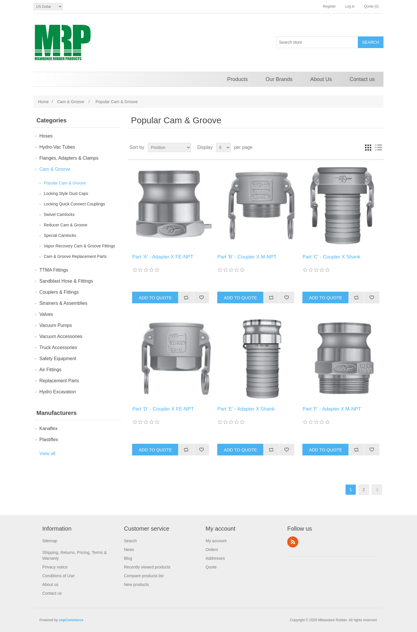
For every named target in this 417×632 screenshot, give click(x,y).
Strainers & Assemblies (63, 303)
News (129, 549)
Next (377, 490)
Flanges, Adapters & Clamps (69, 158)
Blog (128, 558)
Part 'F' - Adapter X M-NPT (331, 409)
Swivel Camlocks (59, 214)
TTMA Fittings (53, 269)
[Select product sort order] (169, 147)
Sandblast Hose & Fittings (66, 281)
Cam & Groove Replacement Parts (75, 256)
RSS (292, 542)
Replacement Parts (59, 380)
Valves (46, 314)
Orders (212, 549)
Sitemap (49, 540)
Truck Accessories (58, 347)
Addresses (215, 558)
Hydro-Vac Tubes (57, 147)
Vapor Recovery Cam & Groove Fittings (79, 246)
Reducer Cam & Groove (65, 225)
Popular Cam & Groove (65, 183)
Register (329, 6)
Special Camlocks (60, 235)
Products (237, 79)
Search (130, 540)
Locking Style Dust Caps (66, 193)
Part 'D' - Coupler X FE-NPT (163, 409)
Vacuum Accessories (60, 336)
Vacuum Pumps (55, 325)
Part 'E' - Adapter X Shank (245, 409)
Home (43, 101)
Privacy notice (55, 567)
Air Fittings (50, 369)
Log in (350, 6)
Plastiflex (48, 439)
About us (50, 584)
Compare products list (144, 575)
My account (216, 540)
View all (47, 453)
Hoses (45, 135)
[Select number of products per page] (223, 147)
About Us (321, 79)
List (378, 147)
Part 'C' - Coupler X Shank (331, 257)
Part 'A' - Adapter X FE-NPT (162, 257)
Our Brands (279, 79)
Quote (211, 567)
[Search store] (317, 42)
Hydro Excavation (57, 391)
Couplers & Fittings (59, 292)
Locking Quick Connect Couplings (74, 204)
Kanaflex (48, 428)
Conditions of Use (58, 575)
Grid (368, 147)
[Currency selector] (48, 6)
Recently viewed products (147, 567)
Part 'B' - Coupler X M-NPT (246, 257)
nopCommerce (71, 620)
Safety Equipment (57, 358)
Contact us (362, 79)
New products (136, 584)
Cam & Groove (54, 169)
